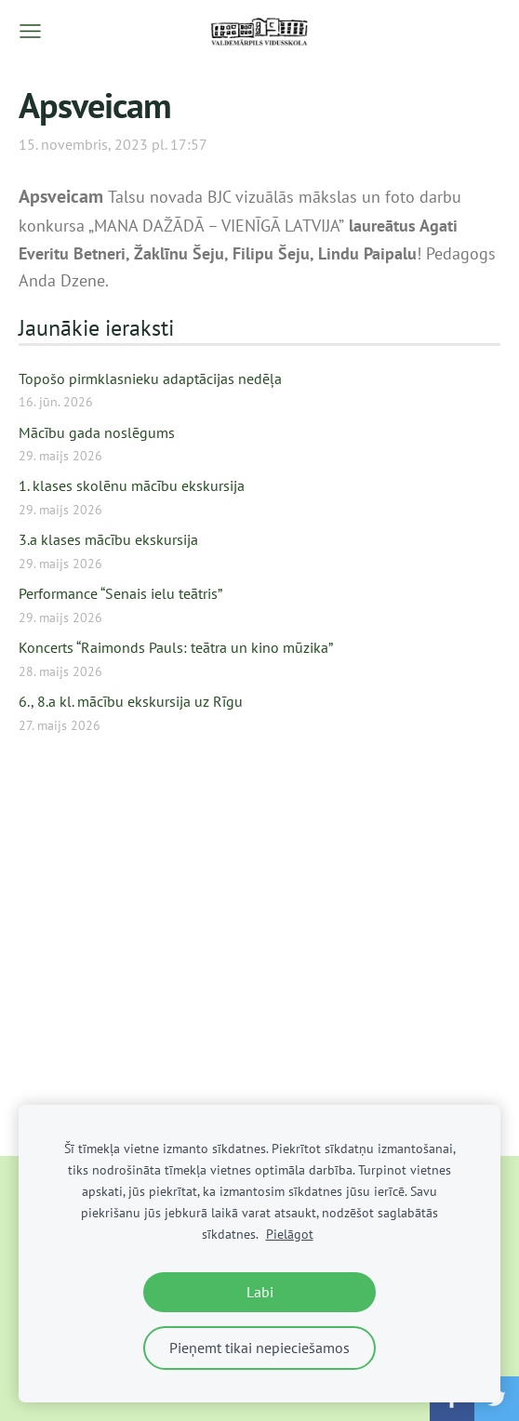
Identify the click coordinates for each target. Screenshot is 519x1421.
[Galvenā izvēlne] (30, 31)
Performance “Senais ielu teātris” (120, 593)
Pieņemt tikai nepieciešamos (259, 1347)
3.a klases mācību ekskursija (108, 539)
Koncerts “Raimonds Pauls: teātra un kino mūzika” (176, 647)
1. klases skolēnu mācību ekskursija (132, 485)
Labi (259, 1291)
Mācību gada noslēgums (97, 432)
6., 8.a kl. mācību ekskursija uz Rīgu (131, 701)
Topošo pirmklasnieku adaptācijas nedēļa (150, 378)
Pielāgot (289, 1233)
